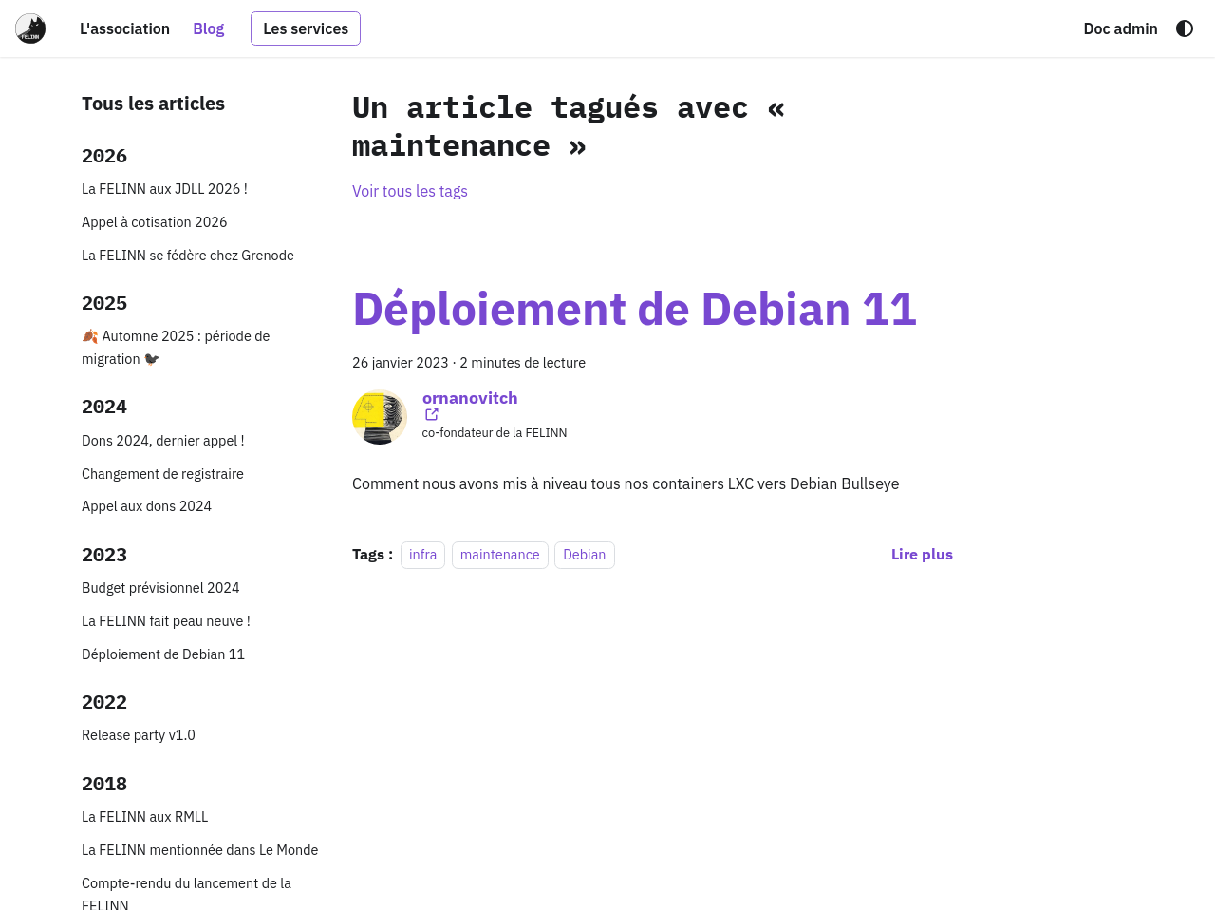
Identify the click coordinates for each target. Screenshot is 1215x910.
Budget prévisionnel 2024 (161, 587)
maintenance (500, 554)
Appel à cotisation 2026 (155, 222)
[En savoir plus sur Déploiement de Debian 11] (922, 553)
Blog (208, 28)
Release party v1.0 (139, 735)
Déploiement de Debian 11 (163, 654)
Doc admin (1120, 28)
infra (423, 554)
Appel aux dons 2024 (147, 506)
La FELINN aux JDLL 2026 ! (165, 189)
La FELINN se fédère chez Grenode (188, 255)
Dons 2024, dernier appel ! (163, 440)
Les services (305, 28)
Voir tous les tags (410, 190)
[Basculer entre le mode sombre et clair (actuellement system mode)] (1184, 28)
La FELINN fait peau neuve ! (166, 621)
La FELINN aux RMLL (145, 816)
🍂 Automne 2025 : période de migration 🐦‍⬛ (176, 347)
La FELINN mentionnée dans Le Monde (200, 850)
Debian (584, 554)
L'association (125, 28)
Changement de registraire (163, 473)
